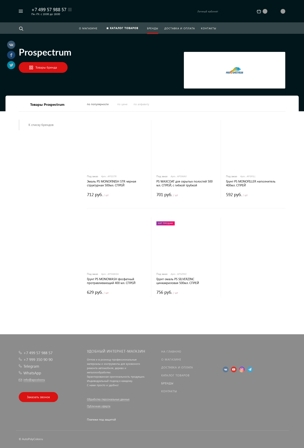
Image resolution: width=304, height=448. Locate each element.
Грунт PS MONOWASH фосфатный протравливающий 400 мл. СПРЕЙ (111, 281)
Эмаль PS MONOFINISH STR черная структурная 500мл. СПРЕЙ (111, 183)
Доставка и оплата (177, 367)
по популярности (98, 104)
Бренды (167, 383)
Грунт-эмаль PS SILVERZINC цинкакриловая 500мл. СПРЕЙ (177, 281)
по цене (122, 104)
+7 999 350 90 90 (38, 359)
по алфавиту (141, 104)
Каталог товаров (175, 375)
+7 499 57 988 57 (48, 9)
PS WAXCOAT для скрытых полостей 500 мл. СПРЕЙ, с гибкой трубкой (184, 183)
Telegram (31, 366)
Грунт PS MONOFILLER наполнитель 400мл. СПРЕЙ (250, 183)
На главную (171, 351)
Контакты (169, 391)
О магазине (171, 359)
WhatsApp (32, 372)
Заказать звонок (38, 397)
